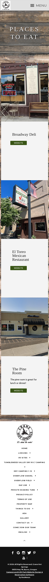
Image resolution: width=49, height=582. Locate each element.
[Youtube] (24, 557)
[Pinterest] (35, 552)
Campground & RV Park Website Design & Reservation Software (24, 573)
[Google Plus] (19, 552)
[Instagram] (24, 552)
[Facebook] (13, 552)
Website (18, 143)
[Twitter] (29, 552)
